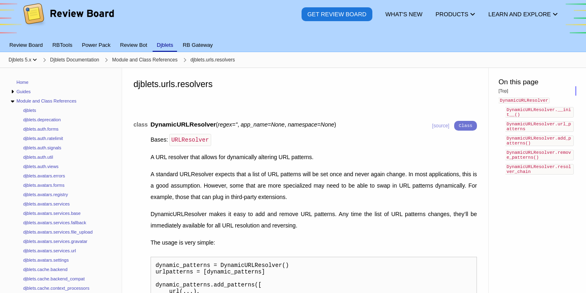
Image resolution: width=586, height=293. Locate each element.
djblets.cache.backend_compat (54, 278)
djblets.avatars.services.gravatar (55, 241)
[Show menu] (35, 59)
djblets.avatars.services (46, 203)
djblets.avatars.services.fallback (54, 222)
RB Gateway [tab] (198, 45)
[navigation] (61, 180)
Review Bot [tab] (133, 45)
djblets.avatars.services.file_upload (58, 232)
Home (22, 82)
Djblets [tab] (165, 45)
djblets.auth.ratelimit (43, 138)
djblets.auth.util (38, 157)
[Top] (503, 90)
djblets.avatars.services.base (52, 213)
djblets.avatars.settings (46, 260)
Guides (23, 91)
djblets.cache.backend (45, 269)
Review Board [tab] (26, 45)
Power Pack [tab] (96, 45)
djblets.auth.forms (41, 129)
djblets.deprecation (42, 119)
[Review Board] (68, 20)
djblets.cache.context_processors (56, 288)
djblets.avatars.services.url (49, 250)
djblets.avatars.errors (44, 175)
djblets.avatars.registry (45, 194)
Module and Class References (46, 100)
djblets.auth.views (41, 166)
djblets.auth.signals (42, 147)
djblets (29, 110)
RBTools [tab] (62, 45)
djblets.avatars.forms (43, 185)
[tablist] (293, 40)
